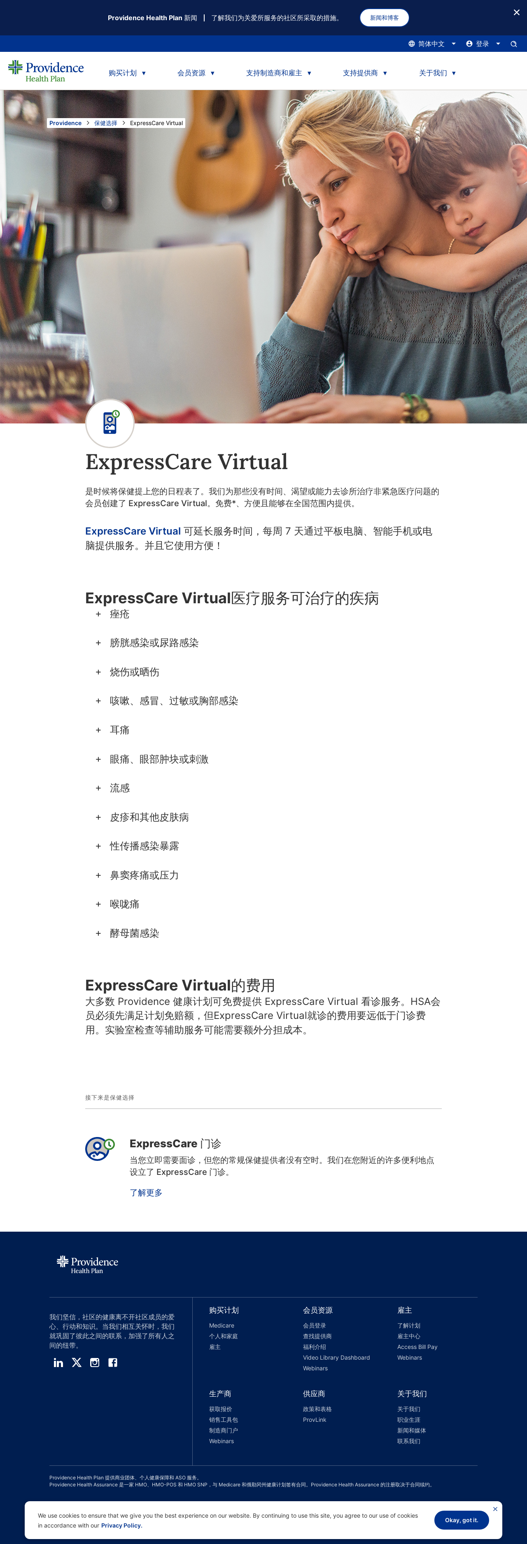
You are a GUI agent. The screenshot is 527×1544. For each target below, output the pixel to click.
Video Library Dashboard (336, 1357)
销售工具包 (223, 1419)
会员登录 (314, 1325)
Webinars (315, 1368)
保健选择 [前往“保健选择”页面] (105, 122)
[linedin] (58, 1362)
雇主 (215, 1346)
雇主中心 (408, 1335)
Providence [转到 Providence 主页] (65, 122)
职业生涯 (408, 1419)
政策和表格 (317, 1408)
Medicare (221, 1325)
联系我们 (408, 1440)
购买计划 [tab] (123, 73)
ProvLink (314, 1419)
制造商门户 (223, 1430)
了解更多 (146, 1193)
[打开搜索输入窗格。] (514, 43)
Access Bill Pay (417, 1346)
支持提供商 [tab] (360, 73)
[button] (240, 1340)
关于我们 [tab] (433, 73)
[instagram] (94, 1362)
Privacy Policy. (121, 1525)
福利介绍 (314, 1346)
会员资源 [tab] (191, 73)
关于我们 (408, 1408)
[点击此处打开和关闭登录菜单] (483, 43)
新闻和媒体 (411, 1430)
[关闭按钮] (517, 11)
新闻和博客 (384, 17)
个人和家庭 (223, 1335)
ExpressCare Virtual (133, 531)
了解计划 (408, 1325)
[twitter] (76, 1362)
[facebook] (113, 1362)
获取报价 (220, 1408)
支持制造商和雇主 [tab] (274, 73)
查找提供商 (317, 1335)
